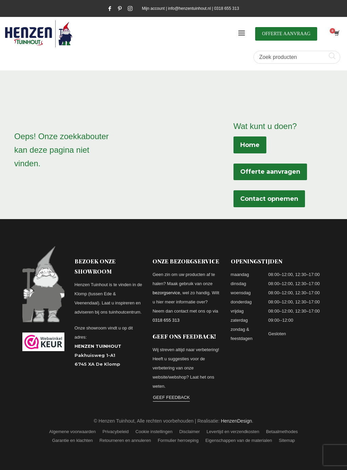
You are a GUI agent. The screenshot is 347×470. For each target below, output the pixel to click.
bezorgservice (166, 292)
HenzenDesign (236, 421)
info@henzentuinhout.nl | (191, 8)
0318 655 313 (226, 8)
